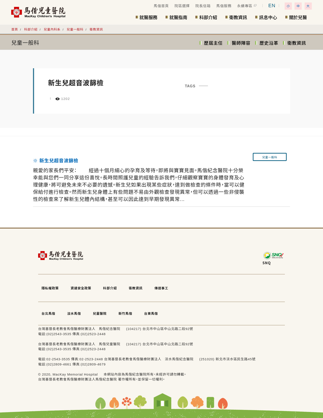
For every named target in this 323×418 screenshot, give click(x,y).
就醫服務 (148, 17)
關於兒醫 (298, 17)
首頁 (14, 29)
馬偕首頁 (161, 6)
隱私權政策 (48, 285)
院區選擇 (182, 6)
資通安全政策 (81, 285)
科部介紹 (208, 17)
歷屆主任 (213, 43)
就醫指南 (178, 17)
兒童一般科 (75, 29)
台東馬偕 (148, 307)
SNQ (266, 262)
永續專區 (244, 6)
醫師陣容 (241, 43)
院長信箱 (203, 6)
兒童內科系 (52, 29)
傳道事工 (161, 285)
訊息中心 (268, 17)
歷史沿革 (269, 43)
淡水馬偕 (72, 307)
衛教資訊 (238, 17)
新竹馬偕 (123, 307)
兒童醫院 (97, 307)
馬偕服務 (223, 6)
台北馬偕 (46, 307)
